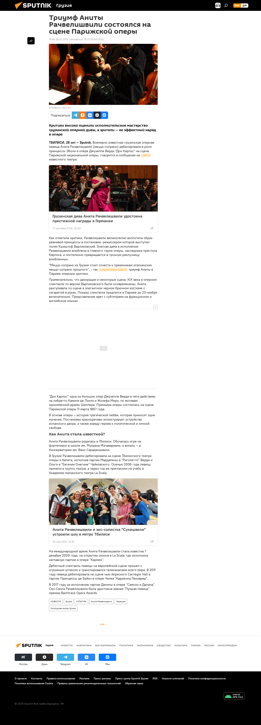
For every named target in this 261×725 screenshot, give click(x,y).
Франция (120, 601)
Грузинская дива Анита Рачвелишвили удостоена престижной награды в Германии (97, 218)
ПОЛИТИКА (126, 645)
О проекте (21, 678)
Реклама (84, 678)
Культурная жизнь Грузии (63, 608)
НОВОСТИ (56, 601)
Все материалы (105, 645)
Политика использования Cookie (34, 683)
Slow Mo (67, 107)
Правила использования (61, 678)
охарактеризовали (113, 269)
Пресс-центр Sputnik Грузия (131, 678)
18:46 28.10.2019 (58, 39)
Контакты (36, 678)
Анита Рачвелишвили (101, 601)
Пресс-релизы (102, 678)
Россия (209, 645)
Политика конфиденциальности (207, 678)
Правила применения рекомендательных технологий (89, 683)
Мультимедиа (227, 645)
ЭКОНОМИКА (145, 645)
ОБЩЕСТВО (164, 645)
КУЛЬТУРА (81, 601)
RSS (155, 678)
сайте (146, 155)
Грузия (68, 601)
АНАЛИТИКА (84, 645)
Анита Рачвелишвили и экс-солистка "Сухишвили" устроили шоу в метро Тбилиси (99, 531)
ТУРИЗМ (196, 645)
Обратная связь (134, 683)
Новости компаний (173, 678)
